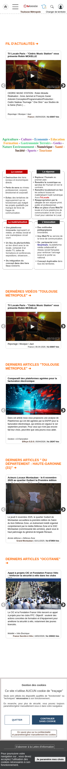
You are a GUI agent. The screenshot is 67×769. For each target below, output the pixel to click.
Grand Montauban (24, 541)
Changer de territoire (56, 12)
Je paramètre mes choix (50, 759)
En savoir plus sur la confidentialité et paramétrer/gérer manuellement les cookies (34, 733)
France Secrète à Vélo (23, 636)
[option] (33, 85)
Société (20, 150)
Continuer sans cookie (47, 720)
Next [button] (63, 85)
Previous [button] (3, 85)
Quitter (17, 720)
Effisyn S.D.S (28, 442)
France (31, 117)
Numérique (44, 147)
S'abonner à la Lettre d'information (35, 746)
